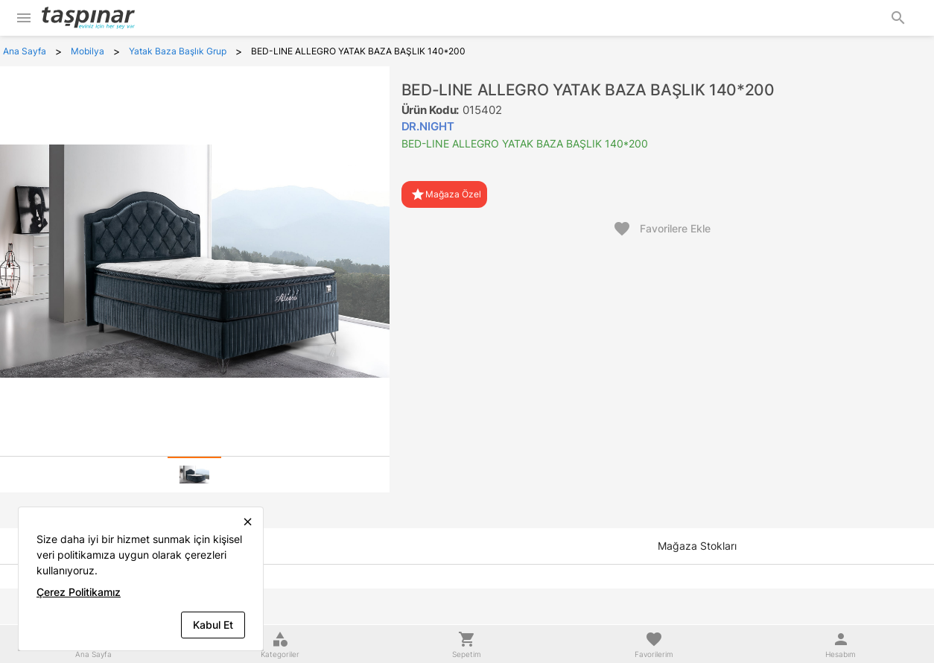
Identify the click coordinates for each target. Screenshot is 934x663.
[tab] (194, 474)
